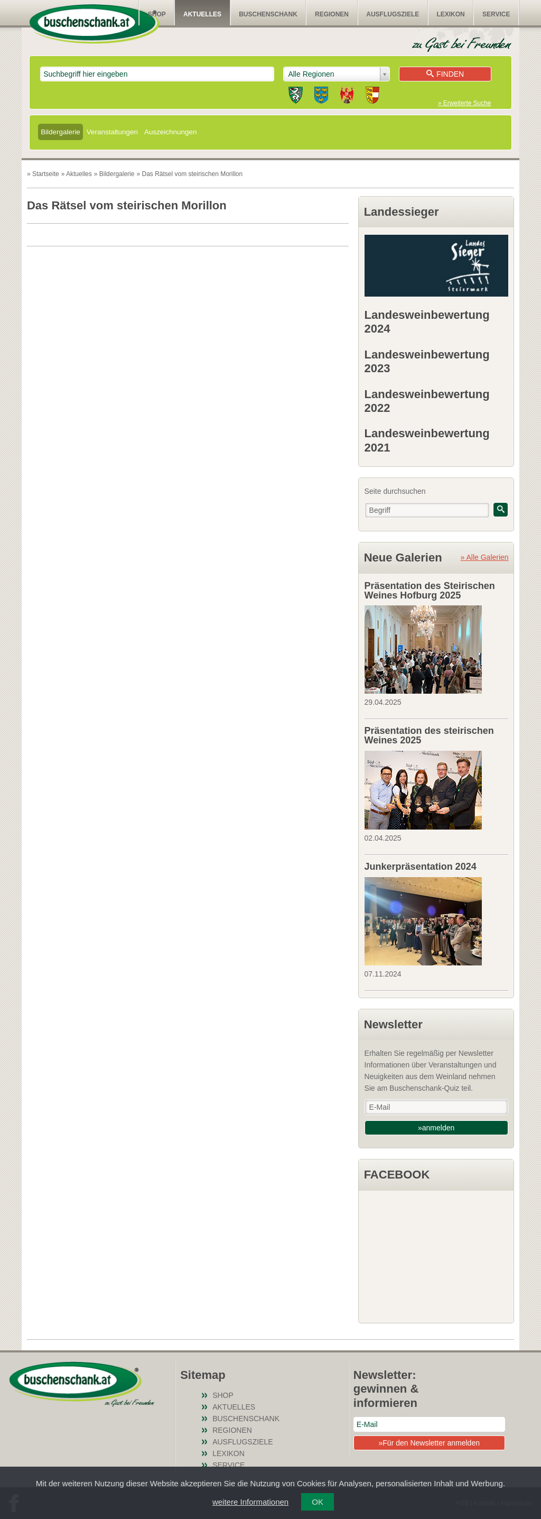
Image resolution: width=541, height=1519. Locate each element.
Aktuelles (202, 14)
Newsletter (393, 1024)
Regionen (332, 14)
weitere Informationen (250, 1501)
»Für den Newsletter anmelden (429, 1443)
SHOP (157, 14)
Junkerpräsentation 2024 (421, 866)
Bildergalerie (60, 132)
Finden (445, 74)
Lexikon (450, 14)
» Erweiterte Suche (464, 103)
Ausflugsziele (392, 14)
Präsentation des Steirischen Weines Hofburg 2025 (430, 591)
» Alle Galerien (485, 557)
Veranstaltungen (112, 132)
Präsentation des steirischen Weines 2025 (429, 735)
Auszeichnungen (170, 132)
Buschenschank (268, 14)
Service (496, 14)
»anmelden (436, 1128)
